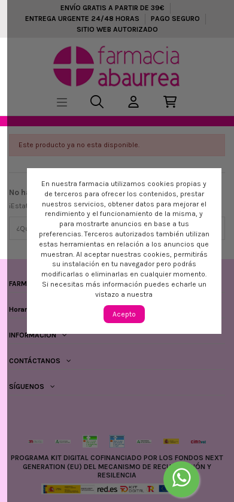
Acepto (124, 314)
